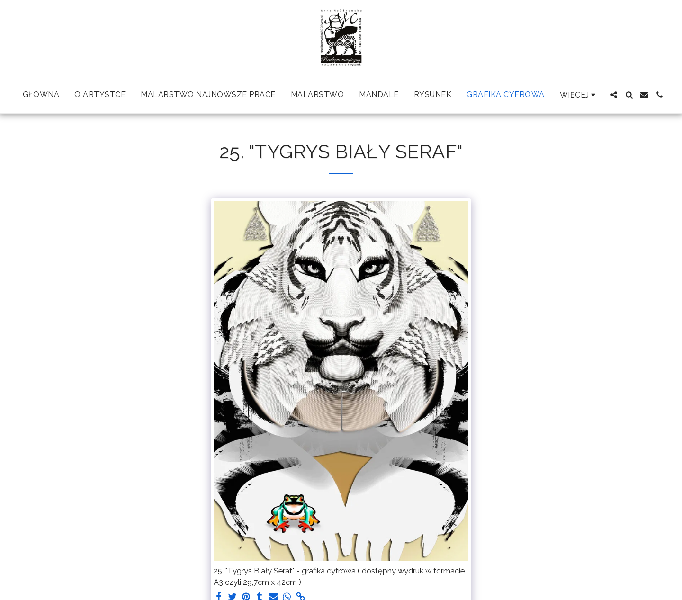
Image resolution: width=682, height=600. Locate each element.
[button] (614, 95)
